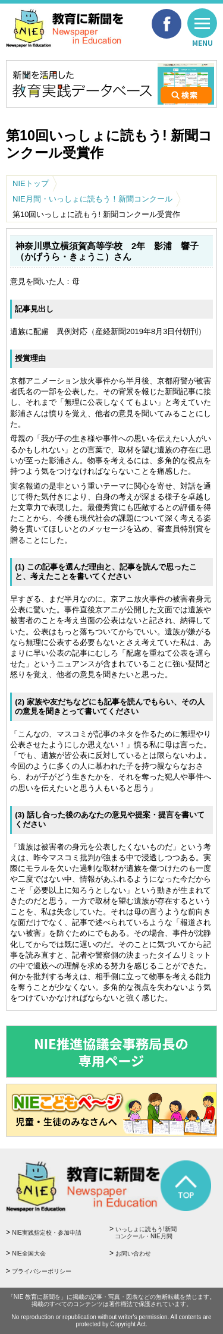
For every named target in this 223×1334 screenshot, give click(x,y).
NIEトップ (30, 183)
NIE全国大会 (29, 1253)
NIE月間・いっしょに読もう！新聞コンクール (92, 198)
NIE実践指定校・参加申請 (46, 1232)
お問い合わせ (133, 1253)
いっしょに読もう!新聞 (161, 1233)
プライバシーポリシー (41, 1271)
